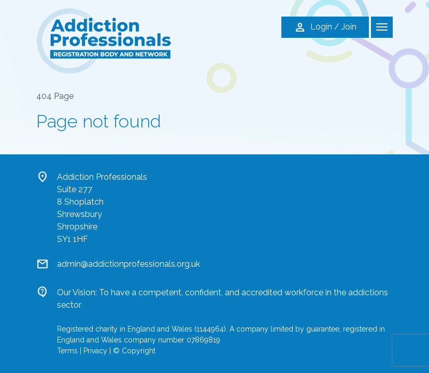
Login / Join (325, 27)
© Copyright (134, 351)
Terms (67, 351)
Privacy (95, 351)
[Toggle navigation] (382, 27)
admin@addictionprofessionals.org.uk (128, 264)
